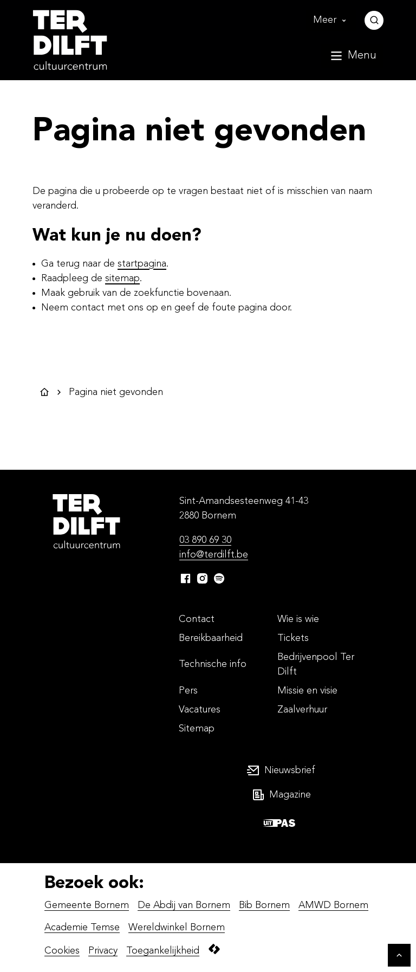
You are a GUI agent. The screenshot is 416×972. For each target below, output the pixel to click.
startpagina (142, 264)
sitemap (122, 278)
